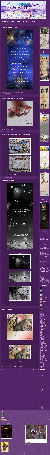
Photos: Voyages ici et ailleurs (10, 175)
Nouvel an (41, 349)
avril (41, 389)
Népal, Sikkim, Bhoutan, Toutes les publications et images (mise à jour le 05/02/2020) (44, 276)
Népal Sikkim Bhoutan (42, 347)
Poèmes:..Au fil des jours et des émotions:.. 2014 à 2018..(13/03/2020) (44, 248)
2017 (41, 378)
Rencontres (41, 361)
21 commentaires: (21, 366)
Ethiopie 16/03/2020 (42, 277)
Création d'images (11, 129)
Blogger (31, 453)
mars (42, 388)
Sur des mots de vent (42, 365)
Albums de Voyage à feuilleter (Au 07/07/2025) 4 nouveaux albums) (43, 235)
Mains (40, 340)
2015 (41, 376)
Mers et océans (41, 341)
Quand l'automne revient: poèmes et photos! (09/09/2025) (43, 267)
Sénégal (41, 362)
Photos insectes (41, 352)
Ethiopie (41, 331)
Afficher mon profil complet (6, 415)
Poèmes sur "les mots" (42, 269)
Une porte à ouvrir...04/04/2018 (43, 283)
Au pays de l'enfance (5, 304)
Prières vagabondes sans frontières (43, 360)
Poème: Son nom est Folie (45, 304)
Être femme (41, 332)
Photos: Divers (41, 356)
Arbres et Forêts (41, 314)
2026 (41, 408)
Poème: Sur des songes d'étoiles (9, 27)
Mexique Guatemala (42, 342)
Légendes (41, 337)
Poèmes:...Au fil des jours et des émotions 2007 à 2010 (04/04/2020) (44, 238)
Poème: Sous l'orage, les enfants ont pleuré (45, 301)
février (42, 387)
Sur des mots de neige (42, 364)
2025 (41, 407)
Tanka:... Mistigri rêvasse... (7, 309)
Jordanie (41, 335)
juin (41, 391)
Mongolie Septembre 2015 (42, 343)
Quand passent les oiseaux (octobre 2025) (44, 270)
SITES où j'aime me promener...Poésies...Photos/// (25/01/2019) (44, 282)
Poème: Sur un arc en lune (8, 180)
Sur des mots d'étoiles (7, 93)
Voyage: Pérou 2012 (42, 278)
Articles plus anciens (36, 369)
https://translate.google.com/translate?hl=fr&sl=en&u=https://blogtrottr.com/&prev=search (17, 421)
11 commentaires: (21, 174)
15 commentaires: (22, 92)
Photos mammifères (42, 353)
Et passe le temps (41, 329)
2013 (41, 374)
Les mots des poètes (42, 339)
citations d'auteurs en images (6, 129)
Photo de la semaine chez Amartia (43, 350)
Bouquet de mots (41, 318)
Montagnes (41, 344)
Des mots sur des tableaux (42, 325)
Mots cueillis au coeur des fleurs (43, 345)
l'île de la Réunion (42, 336)
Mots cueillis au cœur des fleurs (43, 346)
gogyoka (41, 333)
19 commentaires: (21, 128)
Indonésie (41, 334)
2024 (41, 406)
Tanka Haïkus (4, 367)
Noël (40, 348)
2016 (41, 377)
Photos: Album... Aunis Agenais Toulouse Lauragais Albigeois (16, 134)
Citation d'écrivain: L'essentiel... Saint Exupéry (12, 98)
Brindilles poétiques (42, 319)
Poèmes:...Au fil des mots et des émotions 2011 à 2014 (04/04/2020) (44, 250)
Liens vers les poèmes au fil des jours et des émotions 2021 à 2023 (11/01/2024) (44, 244)
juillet (42, 392)
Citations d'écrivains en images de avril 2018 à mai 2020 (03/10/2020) (44, 247)
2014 (41, 375)
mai (41, 390)
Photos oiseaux (41, 354)
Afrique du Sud (41, 313)
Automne (41, 316)
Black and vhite (41, 317)
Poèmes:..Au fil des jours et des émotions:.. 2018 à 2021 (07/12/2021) (44, 245)
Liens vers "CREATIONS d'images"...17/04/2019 (42, 264)
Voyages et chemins (42, 367)
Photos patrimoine (42, 355)
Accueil (20, 369)
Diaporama (41, 326)
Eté (40, 330)
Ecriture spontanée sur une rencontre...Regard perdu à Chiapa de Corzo (44, 202)
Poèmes (4, 93)
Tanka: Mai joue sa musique (45, 307)
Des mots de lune (13, 304)
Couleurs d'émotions (42, 322)
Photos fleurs (41, 351)
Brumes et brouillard (42, 320)
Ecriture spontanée (42, 327)
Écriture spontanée (42, 328)
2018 (41, 379)
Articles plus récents (4, 369)
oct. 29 (42, 401)
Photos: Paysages (5, 175)
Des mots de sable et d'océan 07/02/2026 (44, 268)
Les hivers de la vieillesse (42, 338)
